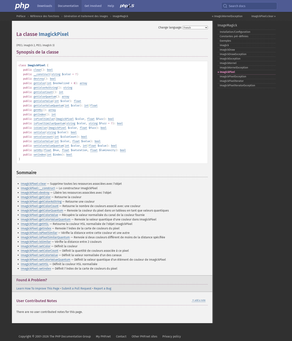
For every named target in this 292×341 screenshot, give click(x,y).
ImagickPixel (54, 34)
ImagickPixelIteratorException (237, 85)
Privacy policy (171, 336)
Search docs (234, 6)
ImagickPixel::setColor (35, 246)
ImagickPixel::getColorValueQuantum (46, 219)
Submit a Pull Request (76, 288)
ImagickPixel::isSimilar (36, 242)
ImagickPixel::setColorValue (39, 255)
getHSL (38, 110)
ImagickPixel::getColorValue (39, 215)
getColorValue (43, 101)
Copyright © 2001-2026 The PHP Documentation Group (55, 336)
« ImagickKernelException (227, 16)
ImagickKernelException (234, 67)
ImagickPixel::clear (33, 183)
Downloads (44, 6)
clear (37, 69)
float (77, 101)
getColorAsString (45, 87)
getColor (39, 83)
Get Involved (93, 6)
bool (50, 69)
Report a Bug (102, 288)
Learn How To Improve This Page (37, 288)
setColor (39, 132)
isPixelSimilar (44, 119)
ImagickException (230, 58)
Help (111, 6)
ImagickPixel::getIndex (36, 228)
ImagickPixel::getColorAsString (41, 201)
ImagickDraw (227, 49)
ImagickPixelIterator (232, 81)
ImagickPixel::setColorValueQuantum (45, 259)
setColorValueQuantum (48, 145)
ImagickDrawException (233, 54)
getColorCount (43, 92)
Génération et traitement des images (86, 16)
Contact (121, 336)
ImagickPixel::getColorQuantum (42, 210)
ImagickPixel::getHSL (35, 224)
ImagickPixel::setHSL (35, 264)
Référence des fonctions (44, 16)
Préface (21, 16)
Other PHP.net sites (144, 336)
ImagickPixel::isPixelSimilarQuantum (45, 237)
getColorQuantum (45, 96)
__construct (42, 74)
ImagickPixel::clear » (263, 16)
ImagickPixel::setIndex (36, 268)
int (49, 83)
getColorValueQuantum (48, 105)
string (55, 74)
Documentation (68, 6)
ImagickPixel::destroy (35, 192)
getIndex (39, 114)
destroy (39, 78)
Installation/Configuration (235, 31)
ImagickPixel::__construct (38, 188)
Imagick (224, 45)
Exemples (225, 40)
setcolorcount (43, 136)
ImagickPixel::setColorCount (39, 250)
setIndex (39, 154)
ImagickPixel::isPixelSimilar (39, 233)
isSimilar (40, 127)
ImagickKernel (228, 63)
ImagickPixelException (233, 76)
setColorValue (43, 141)
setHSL (38, 150)
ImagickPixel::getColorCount (39, 206)
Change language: (170, 27)
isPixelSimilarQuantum (49, 123)
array (83, 83)
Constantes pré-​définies (234, 36)
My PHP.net (103, 336)
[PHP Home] (22, 6)
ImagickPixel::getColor (36, 197)
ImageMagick (120, 16)
